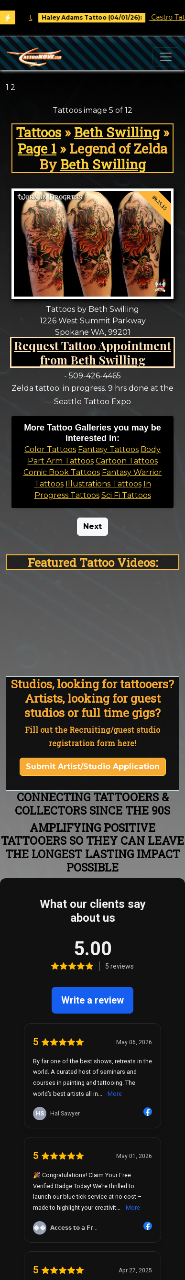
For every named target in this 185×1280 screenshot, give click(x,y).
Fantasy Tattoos (108, 449)
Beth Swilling (117, 132)
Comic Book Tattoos (61, 472)
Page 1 (37, 148)
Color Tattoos (50, 449)
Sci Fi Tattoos (126, 495)
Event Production (92, 1077)
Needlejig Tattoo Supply (92, 1188)
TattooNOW (92, 1121)
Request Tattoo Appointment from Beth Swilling (92, 352)
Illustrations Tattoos (103, 483)
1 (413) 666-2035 (92, 1144)
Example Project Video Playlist (92, 1132)
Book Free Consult (57, 17)
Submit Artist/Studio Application (93, 766)
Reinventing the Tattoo (93, 1176)
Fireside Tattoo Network (92, 1199)
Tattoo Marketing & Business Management (92, 1054)
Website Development (92, 1066)
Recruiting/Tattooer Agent (92, 1089)
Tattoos (38, 132)
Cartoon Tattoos (127, 460)
